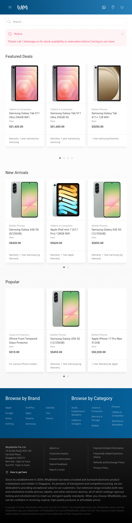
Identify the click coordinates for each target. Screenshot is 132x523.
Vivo (48, 413)
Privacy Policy (100, 467)
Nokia (8, 418)
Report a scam (57, 469)
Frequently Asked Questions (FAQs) (108, 455)
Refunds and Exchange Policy (108, 462)
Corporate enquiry (59, 453)
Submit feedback (58, 464)
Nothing (9, 423)
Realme (30, 418)
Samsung (31, 423)
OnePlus (30, 407)
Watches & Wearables (117, 423)
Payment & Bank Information (108, 448)
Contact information (60, 459)
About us (54, 448)
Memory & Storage (97, 418)
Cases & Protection (97, 409)
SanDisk (50, 407)
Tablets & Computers (118, 414)
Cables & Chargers (76, 422)
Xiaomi (49, 418)
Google (9, 413)
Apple (8, 407)
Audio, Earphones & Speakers (78, 411)
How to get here (16, 472)
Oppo (28, 413)
